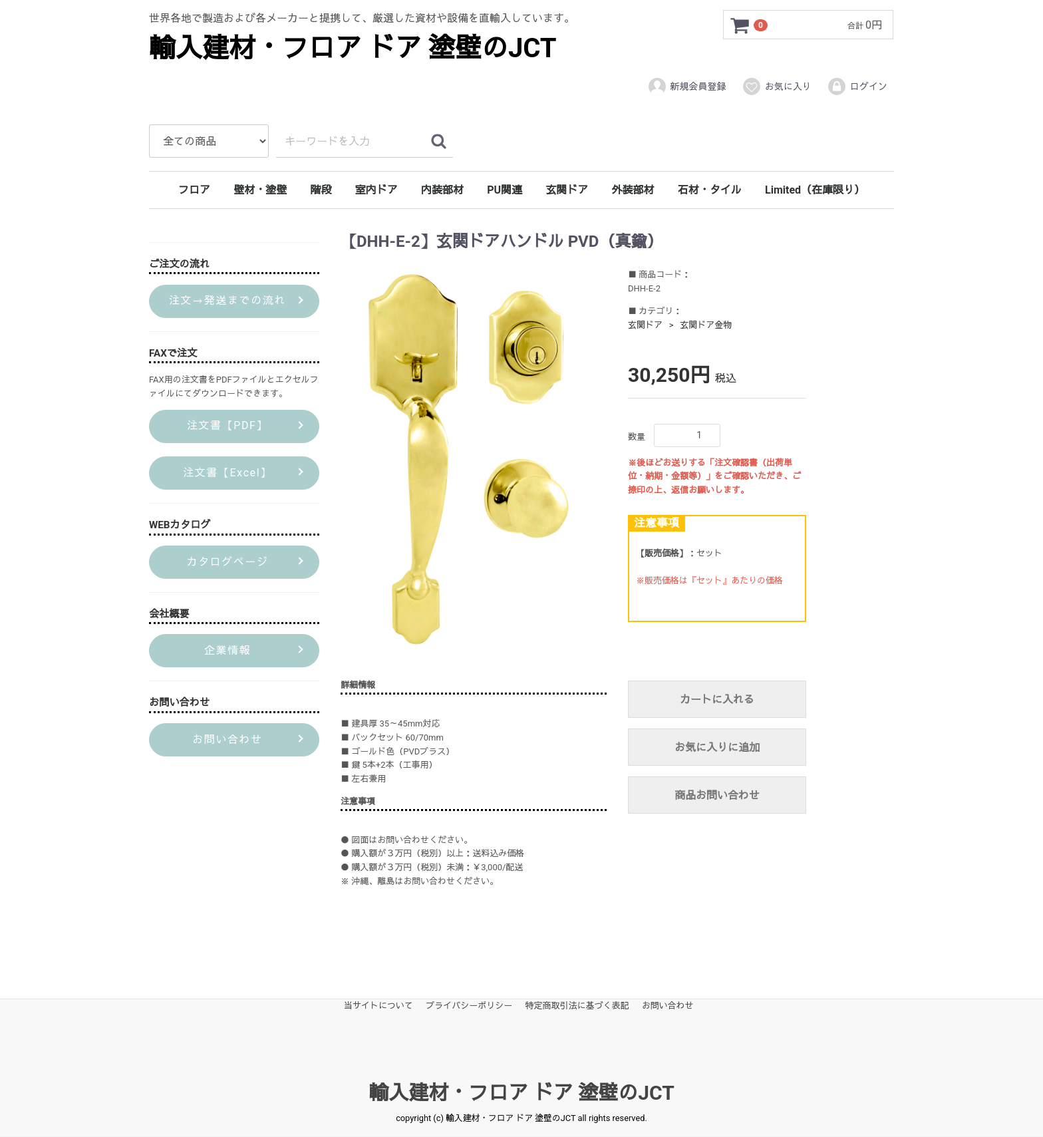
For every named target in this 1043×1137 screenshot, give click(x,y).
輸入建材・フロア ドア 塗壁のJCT (353, 48)
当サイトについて (378, 1006)
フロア (194, 190)
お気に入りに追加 (717, 748)
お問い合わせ (668, 1006)
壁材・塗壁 (260, 190)
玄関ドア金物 (706, 325)
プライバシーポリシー (469, 1006)
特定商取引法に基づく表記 (577, 1006)
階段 (320, 190)
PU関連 (504, 190)
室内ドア (376, 190)
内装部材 (442, 190)
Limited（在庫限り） (815, 190)
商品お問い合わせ (717, 796)
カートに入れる (717, 700)
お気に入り (777, 86)
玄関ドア (566, 190)
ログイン (857, 86)
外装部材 (633, 190)
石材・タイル (710, 190)
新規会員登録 (686, 86)
